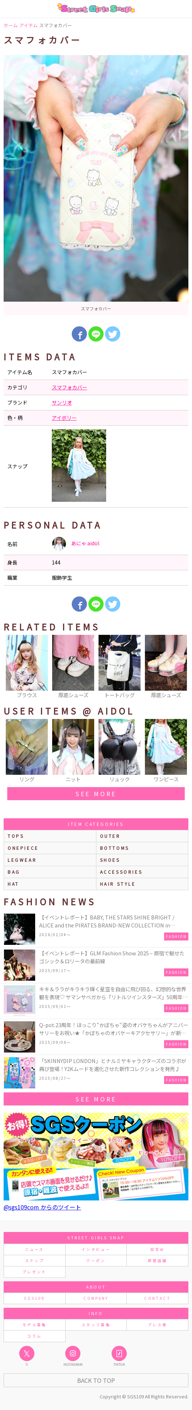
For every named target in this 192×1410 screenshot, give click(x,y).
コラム (34, 1336)
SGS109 (34, 1298)
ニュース (34, 1249)
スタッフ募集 (96, 1324)
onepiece (23, 848)
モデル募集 (34, 1324)
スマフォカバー (69, 387)
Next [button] (179, 667)
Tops (16, 836)
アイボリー (64, 417)
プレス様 (157, 1324)
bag (14, 872)
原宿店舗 (157, 1260)
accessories (121, 872)
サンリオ (62, 402)
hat (13, 884)
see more (96, 793)
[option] (96, 185)
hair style (118, 884)
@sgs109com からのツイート (42, 1207)
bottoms (114, 848)
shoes (110, 860)
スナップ (34, 1260)
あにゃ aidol (75, 544)
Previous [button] (12, 667)
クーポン (95, 1260)
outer (110, 836)
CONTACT (157, 1298)
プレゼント (34, 1271)
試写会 (157, 1249)
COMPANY (96, 1298)
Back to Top (96, 1380)
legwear (22, 860)
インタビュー (96, 1249)
